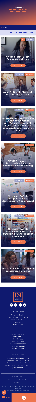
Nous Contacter (18, 348)
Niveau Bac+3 (18, 322)
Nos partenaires (18, 341)
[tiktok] (24, 305)
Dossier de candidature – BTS (18, 358)
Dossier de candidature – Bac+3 (18, 360)
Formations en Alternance (18, 317)
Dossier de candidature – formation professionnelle (18, 366)
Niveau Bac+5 (18, 324)
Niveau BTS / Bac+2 (18, 320)
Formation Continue (18, 315)
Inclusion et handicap (18, 344)
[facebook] (11, 305)
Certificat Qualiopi (18, 346)
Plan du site (18, 382)
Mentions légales (18, 376)
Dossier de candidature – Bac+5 (18, 363)
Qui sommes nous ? (18, 334)
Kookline (26, 390)
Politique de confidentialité (18, 379)
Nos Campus (18, 339)
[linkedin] (20, 305)
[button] (4, 392)
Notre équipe (18, 336)
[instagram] (15, 305)
